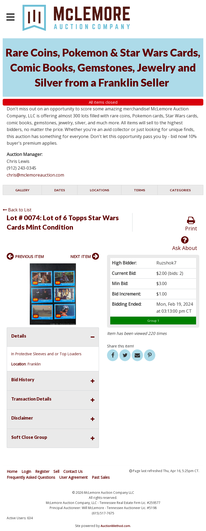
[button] (94, 268)
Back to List (17, 210)
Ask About (184, 244)
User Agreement (73, 477)
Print (191, 224)
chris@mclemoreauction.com (35, 175)
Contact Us (73, 471)
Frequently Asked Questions (31, 477)
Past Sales (101, 477)
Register (42, 471)
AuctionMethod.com (115, 526)
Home (12, 471)
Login (26, 471)
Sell (56, 471)
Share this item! (120, 346)
